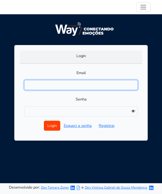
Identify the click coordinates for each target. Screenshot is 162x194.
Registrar (107, 125)
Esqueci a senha (78, 125)
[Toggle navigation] (143, 7)
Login (81, 55)
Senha (81, 99)
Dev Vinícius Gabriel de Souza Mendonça (116, 187)
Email (81, 72)
